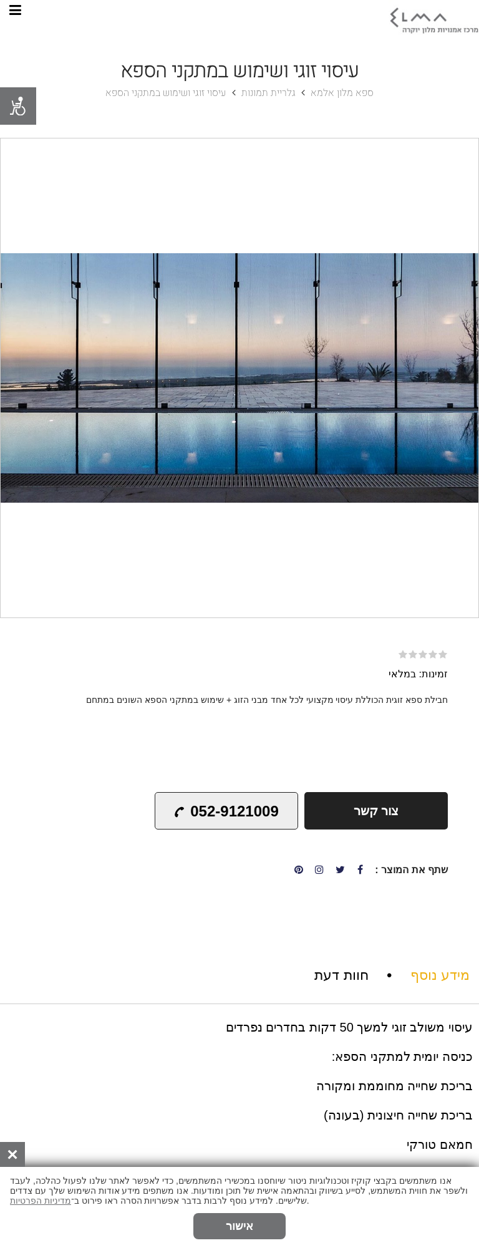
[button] (467, 150)
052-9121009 (225, 811)
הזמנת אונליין (50, 1222)
